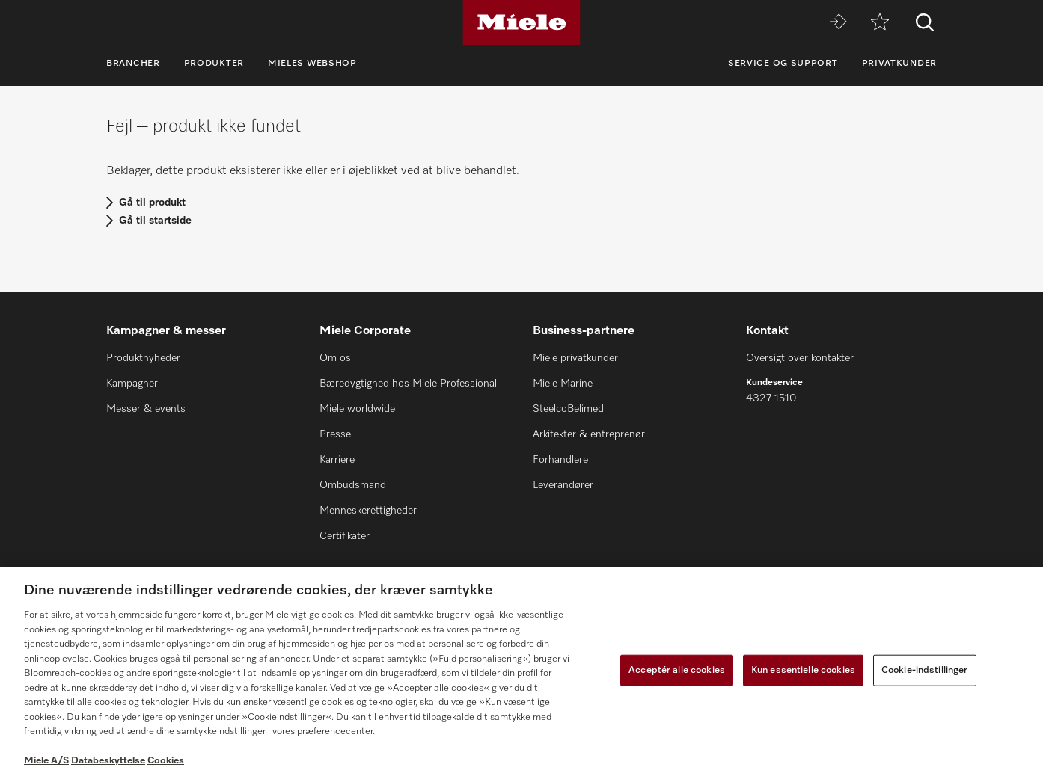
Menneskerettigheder (368, 510)
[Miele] (521, 22)
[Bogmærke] (880, 23)
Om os (335, 358)
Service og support (783, 63)
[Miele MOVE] (838, 23)
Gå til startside (155, 220)
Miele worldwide (357, 409)
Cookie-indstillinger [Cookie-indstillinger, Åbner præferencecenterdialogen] (924, 670)
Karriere (337, 460)
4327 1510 (771, 398)
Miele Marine (563, 383)
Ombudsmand (352, 485)
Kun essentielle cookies (803, 670)
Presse (335, 434)
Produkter (214, 63)
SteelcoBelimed (568, 409)
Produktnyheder (143, 358)
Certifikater (344, 536)
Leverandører (563, 485)
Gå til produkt (152, 202)
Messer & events (146, 409)
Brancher (133, 63)
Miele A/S (46, 761)
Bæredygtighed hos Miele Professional (408, 383)
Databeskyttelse (108, 761)
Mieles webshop (312, 63)
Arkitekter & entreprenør (589, 434)
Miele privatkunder (575, 358)
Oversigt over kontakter (800, 358)
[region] (521, 671)
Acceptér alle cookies (676, 670)
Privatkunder (899, 63)
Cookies (165, 761)
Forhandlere (560, 460)
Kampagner (132, 383)
